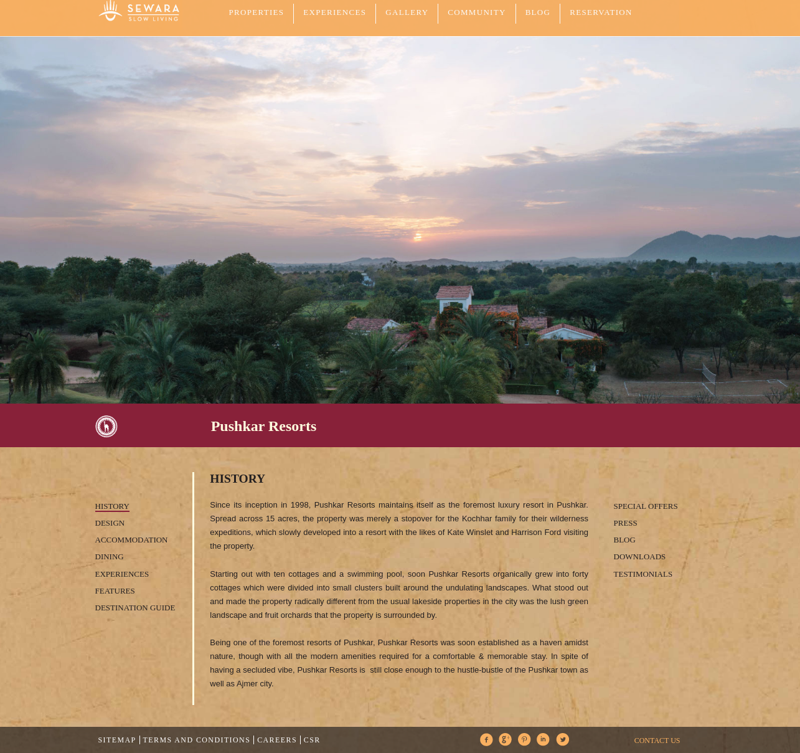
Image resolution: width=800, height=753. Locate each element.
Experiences (122, 574)
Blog (538, 12)
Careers (277, 740)
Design (110, 523)
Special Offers (646, 506)
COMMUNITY (477, 12)
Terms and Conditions (197, 740)
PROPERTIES (257, 12)
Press (626, 523)
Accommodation (131, 539)
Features (115, 590)
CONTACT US (657, 740)
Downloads (640, 556)
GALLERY (406, 12)
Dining (109, 556)
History (112, 506)
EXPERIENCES (334, 12)
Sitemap (117, 740)
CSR (312, 740)
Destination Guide (135, 607)
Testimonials (643, 574)
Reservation (601, 12)
